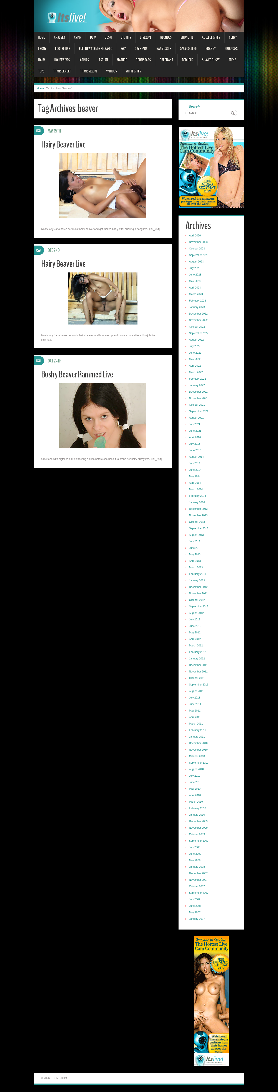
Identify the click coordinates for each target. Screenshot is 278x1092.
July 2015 (195, 444)
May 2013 (195, 554)
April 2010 (195, 795)
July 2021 (195, 424)
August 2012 (197, 613)
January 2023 (197, 307)
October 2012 (197, 600)
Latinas (84, 59)
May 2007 (195, 912)
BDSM (108, 37)
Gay (123, 48)
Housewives (62, 59)
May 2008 (195, 860)
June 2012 (196, 626)
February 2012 (198, 652)
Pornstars (143, 59)
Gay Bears (141, 48)
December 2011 (199, 665)
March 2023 (196, 294)
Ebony (42, 48)
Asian (77, 37)
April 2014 (195, 483)
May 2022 (195, 359)
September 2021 (199, 411)
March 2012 (196, 646)
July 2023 (195, 268)
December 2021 (199, 392)
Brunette (186, 37)
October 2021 (197, 405)
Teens (232, 59)
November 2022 (199, 320)
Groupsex (231, 48)
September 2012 (199, 606)
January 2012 (197, 659)
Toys (41, 71)
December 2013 (199, 509)
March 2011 (196, 724)
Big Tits (126, 37)
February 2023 (198, 301)
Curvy (233, 37)
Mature (122, 59)
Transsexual (88, 71)
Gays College (188, 48)
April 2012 (195, 639)
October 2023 (197, 249)
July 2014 (195, 463)
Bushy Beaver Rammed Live (78, 374)
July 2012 (195, 619)
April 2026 (195, 236)
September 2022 (199, 333)
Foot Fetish (62, 48)
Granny (210, 48)
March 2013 (196, 567)
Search (194, 106)
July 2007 (195, 899)
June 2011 (196, 704)
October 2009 (197, 834)
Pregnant (166, 59)
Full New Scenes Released (95, 48)
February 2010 (198, 808)
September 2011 (199, 685)
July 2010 (195, 776)
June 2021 (196, 431)
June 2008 (196, 854)
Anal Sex (59, 37)
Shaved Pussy (211, 59)
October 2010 (197, 756)
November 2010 (199, 750)
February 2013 (198, 574)
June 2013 (196, 548)
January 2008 (197, 867)
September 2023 (199, 255)
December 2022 (199, 314)
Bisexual (145, 37)
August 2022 (197, 340)
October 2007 (197, 886)
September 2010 (199, 763)
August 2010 (197, 769)
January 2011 (197, 737)
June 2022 (196, 353)
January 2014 (197, 502)
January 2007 (197, 919)
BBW (93, 37)
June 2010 (196, 782)
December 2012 (199, 587)
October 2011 (197, 678)
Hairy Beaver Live (64, 144)
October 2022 (197, 327)
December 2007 (199, 873)
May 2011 (195, 711)
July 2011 (195, 698)
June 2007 (196, 906)
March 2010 (196, 802)
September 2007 (199, 893)
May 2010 (195, 789)
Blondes (166, 37)
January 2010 (197, 815)
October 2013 (197, 522)
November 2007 (199, 880)
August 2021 (197, 418)
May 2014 (195, 476)
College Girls (211, 37)
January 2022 (197, 385)
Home (41, 37)
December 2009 (199, 821)
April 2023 (195, 288)
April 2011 (195, 717)
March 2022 (196, 372)
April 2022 (195, 366)
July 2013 (195, 541)
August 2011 (197, 691)
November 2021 (199, 398)
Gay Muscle (163, 48)
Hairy (41, 59)
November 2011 (199, 672)
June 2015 (196, 450)
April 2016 (195, 437)
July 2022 (195, 346)
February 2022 (198, 379)
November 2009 (199, 828)
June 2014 (196, 470)
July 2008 (195, 847)
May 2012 (195, 633)
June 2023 (196, 275)
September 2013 (199, 528)
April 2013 (195, 561)
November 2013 (199, 515)
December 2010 (199, 743)
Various (111, 71)
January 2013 (197, 580)
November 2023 (199, 242)
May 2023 (195, 281)
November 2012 (199, 593)
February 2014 (198, 496)
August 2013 (197, 535)
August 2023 (197, 262)
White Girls (133, 71)
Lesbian (103, 59)
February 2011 (198, 730)
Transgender (62, 71)
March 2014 (196, 489)
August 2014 (197, 457)
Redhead (187, 59)
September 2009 (199, 841)
